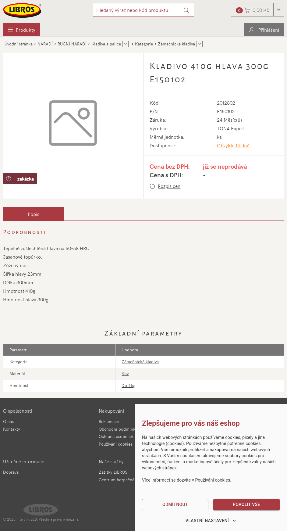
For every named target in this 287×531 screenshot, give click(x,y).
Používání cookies (115, 444)
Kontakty (11, 429)
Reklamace (109, 421)
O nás (8, 421)
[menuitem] (21, 29)
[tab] (33, 214)
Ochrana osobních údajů (122, 436)
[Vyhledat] (186, 9)
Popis (33, 213)
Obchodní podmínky (118, 429)
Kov (125, 373)
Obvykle (233, 145)
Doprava (11, 472)
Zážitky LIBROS (113, 472)
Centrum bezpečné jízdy (121, 480)
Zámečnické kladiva (140, 361)
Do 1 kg (128, 385)
